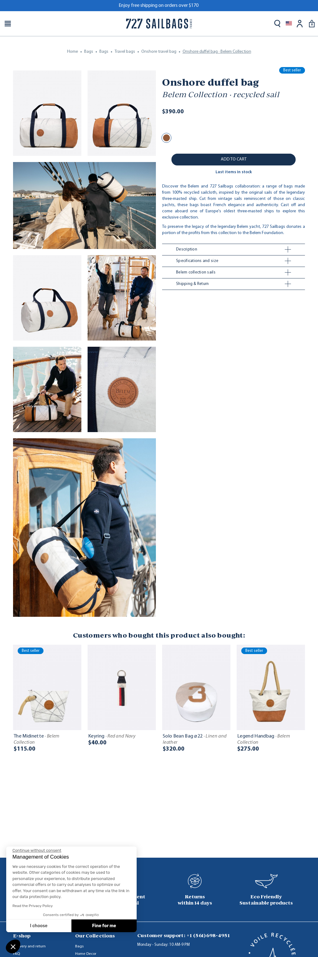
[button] (13, 946)
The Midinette (37, 739)
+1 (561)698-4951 (208, 935)
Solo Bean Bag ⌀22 (194, 739)
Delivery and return (29, 946)
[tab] (233, 249)
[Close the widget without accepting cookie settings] (36, 850)
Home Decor (85, 954)
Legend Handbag (263, 739)
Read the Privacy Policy (32, 906)
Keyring (111, 736)
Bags (79, 946)
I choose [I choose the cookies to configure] (38, 925)
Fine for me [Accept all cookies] (104, 925)
